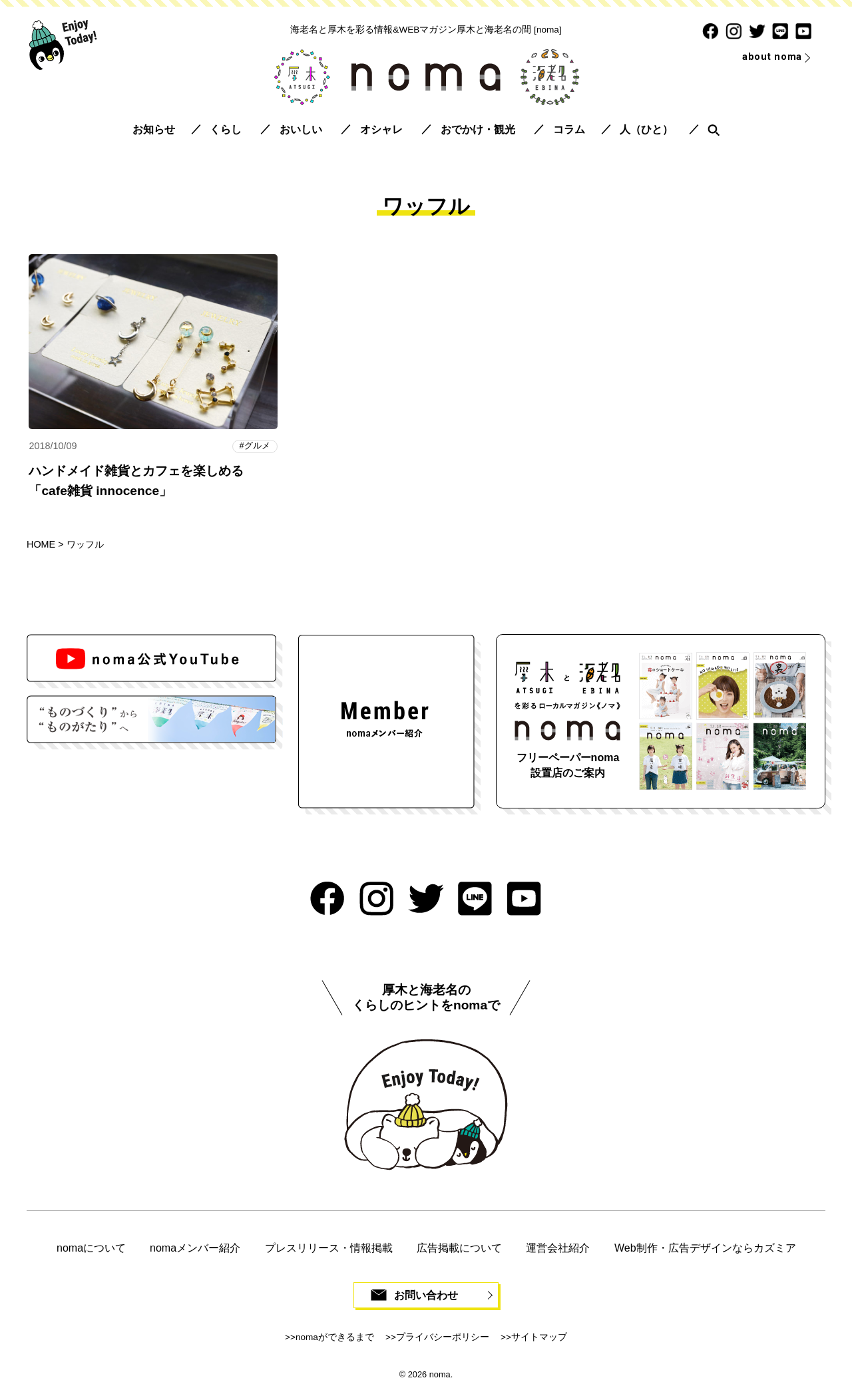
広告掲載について (459, 1248)
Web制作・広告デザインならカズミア (705, 1248)
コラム (569, 129)
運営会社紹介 (558, 1248)
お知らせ (153, 129)
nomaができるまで (335, 1338)
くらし (226, 129)
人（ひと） (646, 129)
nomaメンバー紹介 (195, 1248)
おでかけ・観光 (478, 129)
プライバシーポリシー (442, 1338)
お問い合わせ (426, 1295)
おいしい (301, 129)
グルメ (257, 446)
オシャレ (381, 129)
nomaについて (91, 1248)
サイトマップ (539, 1338)
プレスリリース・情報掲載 (329, 1248)
